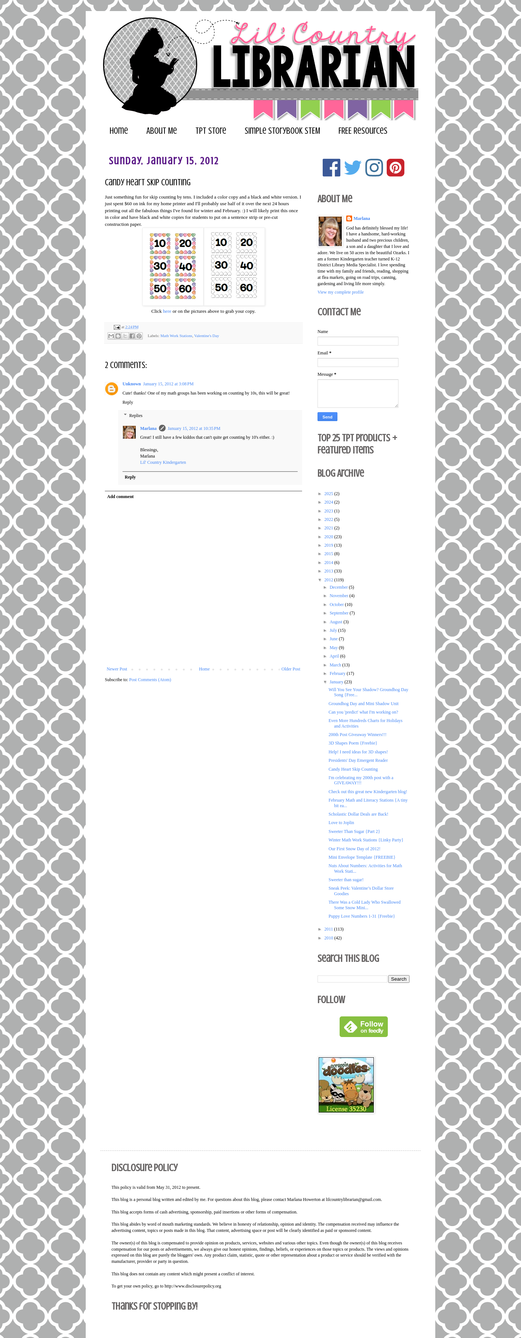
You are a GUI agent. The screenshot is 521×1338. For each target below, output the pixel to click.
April (335, 656)
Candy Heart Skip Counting (353, 769)
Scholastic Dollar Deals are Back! (359, 814)
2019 (329, 545)
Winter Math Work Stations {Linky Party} (366, 840)
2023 (329, 511)
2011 (329, 929)
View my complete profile (341, 292)
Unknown (132, 383)
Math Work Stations (176, 335)
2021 (329, 527)
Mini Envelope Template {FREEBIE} (362, 857)
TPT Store (210, 131)
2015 (329, 553)
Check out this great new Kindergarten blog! (368, 791)
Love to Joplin (341, 822)
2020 (329, 536)
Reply (128, 402)
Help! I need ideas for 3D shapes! (358, 751)
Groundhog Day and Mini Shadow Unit (363, 703)
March (336, 665)
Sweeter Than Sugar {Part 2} (354, 831)
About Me (161, 131)
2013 (329, 571)
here (167, 311)
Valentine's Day (206, 335)
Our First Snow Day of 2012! (354, 848)
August (337, 621)
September (340, 613)
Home (119, 131)
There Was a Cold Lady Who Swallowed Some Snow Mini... (365, 905)
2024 (329, 502)
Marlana (148, 428)
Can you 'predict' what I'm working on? (363, 712)
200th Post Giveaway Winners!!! (358, 734)
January (337, 681)
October (337, 604)
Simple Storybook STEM (282, 131)
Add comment (120, 496)
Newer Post (117, 669)
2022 (329, 519)
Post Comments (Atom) (150, 679)
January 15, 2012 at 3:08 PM (168, 383)
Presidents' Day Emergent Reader (358, 760)
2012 (329, 579)
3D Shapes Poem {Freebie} (353, 743)
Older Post (290, 669)
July (334, 630)
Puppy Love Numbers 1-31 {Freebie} (362, 916)
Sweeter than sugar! (346, 879)
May (334, 647)
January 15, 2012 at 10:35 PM (194, 428)
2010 (329, 938)
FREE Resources (363, 131)
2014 (329, 562)
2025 (329, 493)
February (338, 673)
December (339, 587)
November (340, 595)
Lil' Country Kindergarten (163, 462)
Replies (135, 415)
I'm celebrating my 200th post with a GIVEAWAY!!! (361, 780)
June (334, 638)
